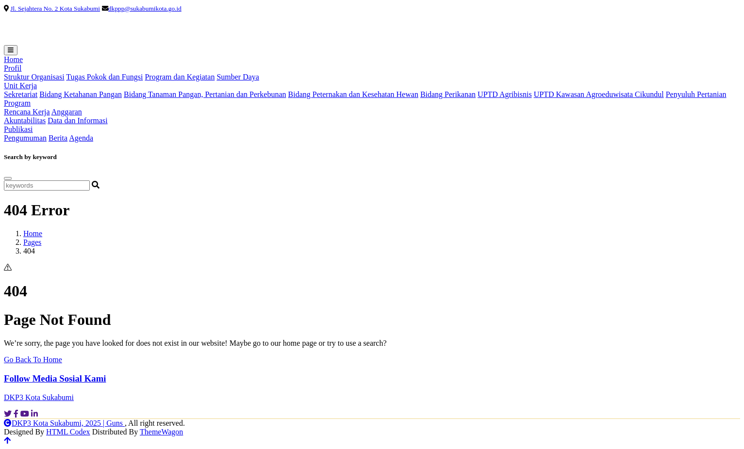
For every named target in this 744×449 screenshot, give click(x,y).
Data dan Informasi (78, 120)
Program (17, 103)
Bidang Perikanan (448, 94)
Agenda (81, 138)
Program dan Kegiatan (180, 77)
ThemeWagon (161, 432)
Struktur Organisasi (34, 77)
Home (13, 59)
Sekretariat (20, 94)
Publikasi (18, 129)
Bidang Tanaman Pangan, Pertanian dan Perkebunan (205, 94)
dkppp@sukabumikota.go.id (145, 8)
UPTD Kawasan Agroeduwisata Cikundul (599, 94)
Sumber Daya (237, 77)
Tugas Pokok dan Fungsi (104, 77)
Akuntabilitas (25, 120)
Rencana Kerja (27, 112)
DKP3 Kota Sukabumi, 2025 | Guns (64, 423)
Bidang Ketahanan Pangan (80, 94)
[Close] (8, 178)
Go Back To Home (33, 359)
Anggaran (66, 112)
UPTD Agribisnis (505, 94)
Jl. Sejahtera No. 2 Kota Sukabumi (55, 8)
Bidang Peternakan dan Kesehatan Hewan (353, 94)
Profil (12, 68)
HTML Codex (68, 432)
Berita (58, 138)
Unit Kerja (20, 85)
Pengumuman (25, 138)
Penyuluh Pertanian (696, 94)
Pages (32, 242)
